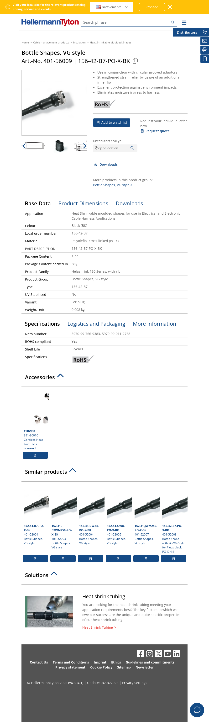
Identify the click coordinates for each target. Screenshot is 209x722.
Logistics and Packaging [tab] (96, 323)
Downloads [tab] (129, 203)
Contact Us (39, 662)
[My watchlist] (204, 58)
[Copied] (135, 61)
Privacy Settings (134, 682)
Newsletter (145, 667)
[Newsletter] (204, 41)
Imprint (100, 662)
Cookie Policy (101, 667)
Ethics (116, 662)
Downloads (105, 164)
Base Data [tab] (38, 203)
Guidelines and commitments (150, 662)
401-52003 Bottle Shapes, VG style (64, 516)
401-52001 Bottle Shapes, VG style (36, 514)
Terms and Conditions (71, 662)
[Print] (204, 50)
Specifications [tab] (42, 323)
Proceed (152, 7)
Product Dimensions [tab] (83, 203)
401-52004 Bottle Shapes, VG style (91, 514)
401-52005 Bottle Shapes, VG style (119, 514)
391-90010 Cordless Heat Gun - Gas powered (36, 419)
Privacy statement (70, 667)
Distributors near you (108, 141)
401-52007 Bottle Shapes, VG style (147, 514)
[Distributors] (204, 32)
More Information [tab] (154, 323)
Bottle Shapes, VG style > (112, 185)
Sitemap (124, 667)
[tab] (104, 378)
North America (112, 7)
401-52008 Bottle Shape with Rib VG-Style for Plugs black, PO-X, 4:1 (174, 519)
